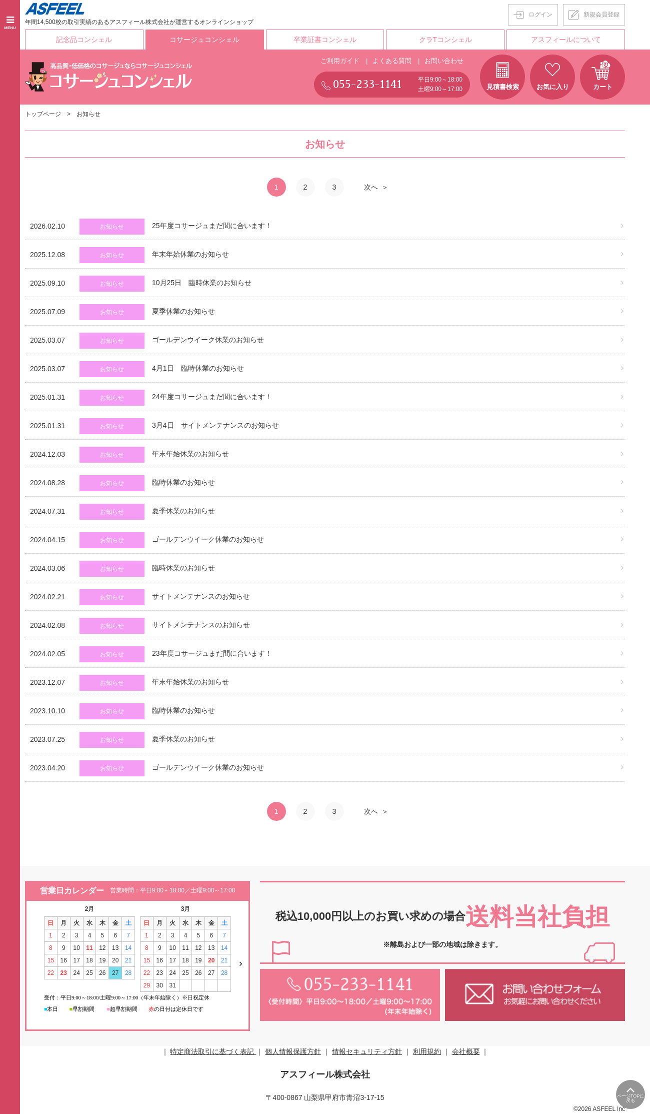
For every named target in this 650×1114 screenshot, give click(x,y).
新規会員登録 (602, 14)
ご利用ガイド (340, 61)
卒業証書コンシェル (325, 40)
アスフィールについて (566, 40)
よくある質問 (392, 61)
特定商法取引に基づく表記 (213, 1051)
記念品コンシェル (84, 40)
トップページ (43, 114)
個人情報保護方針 (293, 1051)
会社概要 (466, 1051)
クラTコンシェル (445, 40)
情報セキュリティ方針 (367, 1051)
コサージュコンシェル (205, 40)
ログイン (540, 14)
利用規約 (427, 1051)
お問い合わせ (444, 61)
